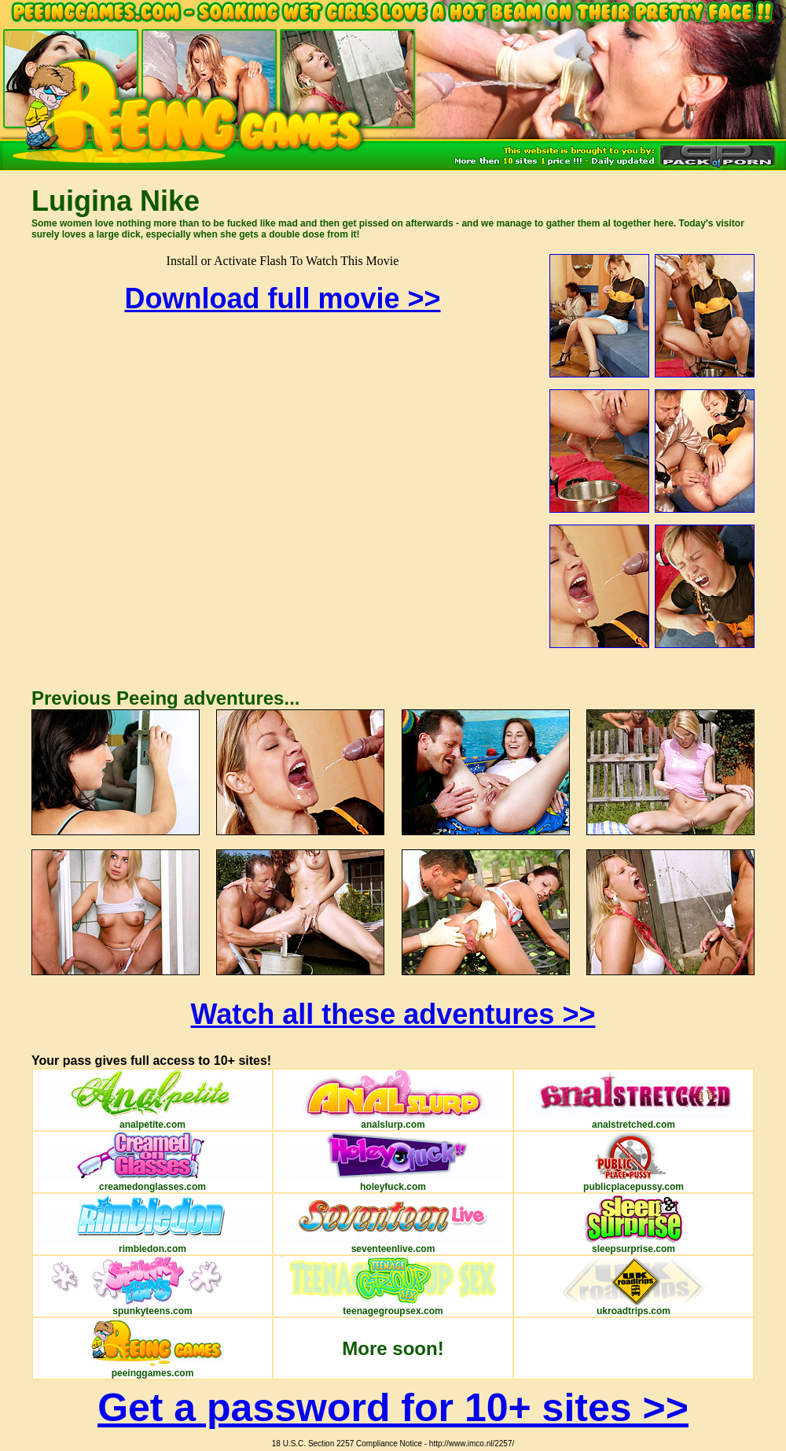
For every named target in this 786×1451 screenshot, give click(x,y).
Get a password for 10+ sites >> (393, 1408)
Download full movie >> (282, 298)
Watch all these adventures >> (393, 1014)
